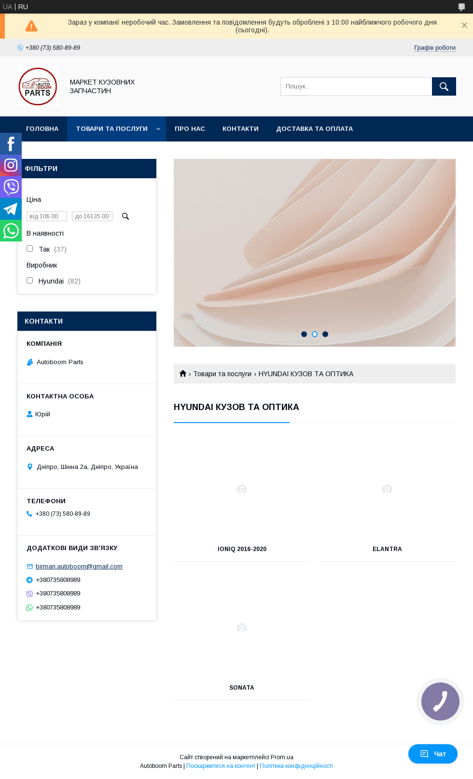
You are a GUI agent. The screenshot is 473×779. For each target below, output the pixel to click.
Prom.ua (282, 757)
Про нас (190, 128)
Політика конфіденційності (296, 766)
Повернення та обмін (67, 153)
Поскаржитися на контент (220, 766)
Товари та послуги (112, 128)
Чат (433, 754)
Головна (42, 128)
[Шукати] (444, 86)
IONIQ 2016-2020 (242, 549)
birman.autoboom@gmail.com (79, 566)
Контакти (241, 128)
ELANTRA (387, 549)
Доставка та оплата (314, 128)
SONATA (241, 687)
